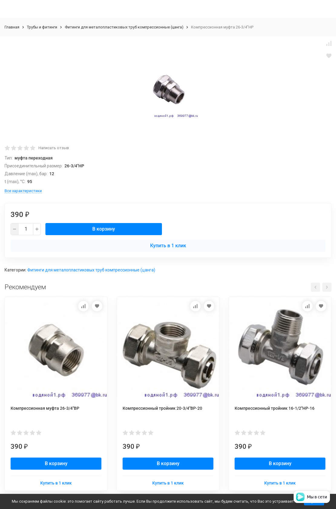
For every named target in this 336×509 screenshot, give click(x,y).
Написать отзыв (53, 148)
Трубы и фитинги (42, 27)
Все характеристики (23, 191)
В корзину (103, 229)
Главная (12, 27)
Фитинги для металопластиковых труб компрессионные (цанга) (124, 27)
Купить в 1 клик (168, 245)
